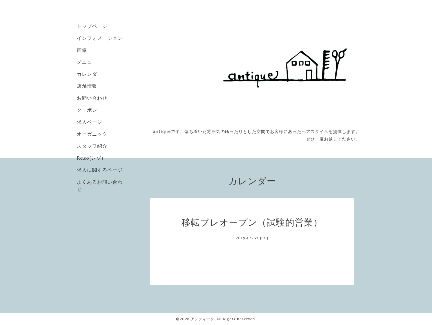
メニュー (87, 62)
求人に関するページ (100, 170)
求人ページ (89, 122)
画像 (82, 50)
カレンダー (89, 74)
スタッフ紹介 (92, 146)
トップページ (92, 26)
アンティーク (202, 319)
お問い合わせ (92, 98)
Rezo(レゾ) (90, 158)
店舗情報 (87, 86)
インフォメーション (100, 38)
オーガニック (92, 134)
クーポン (87, 110)
